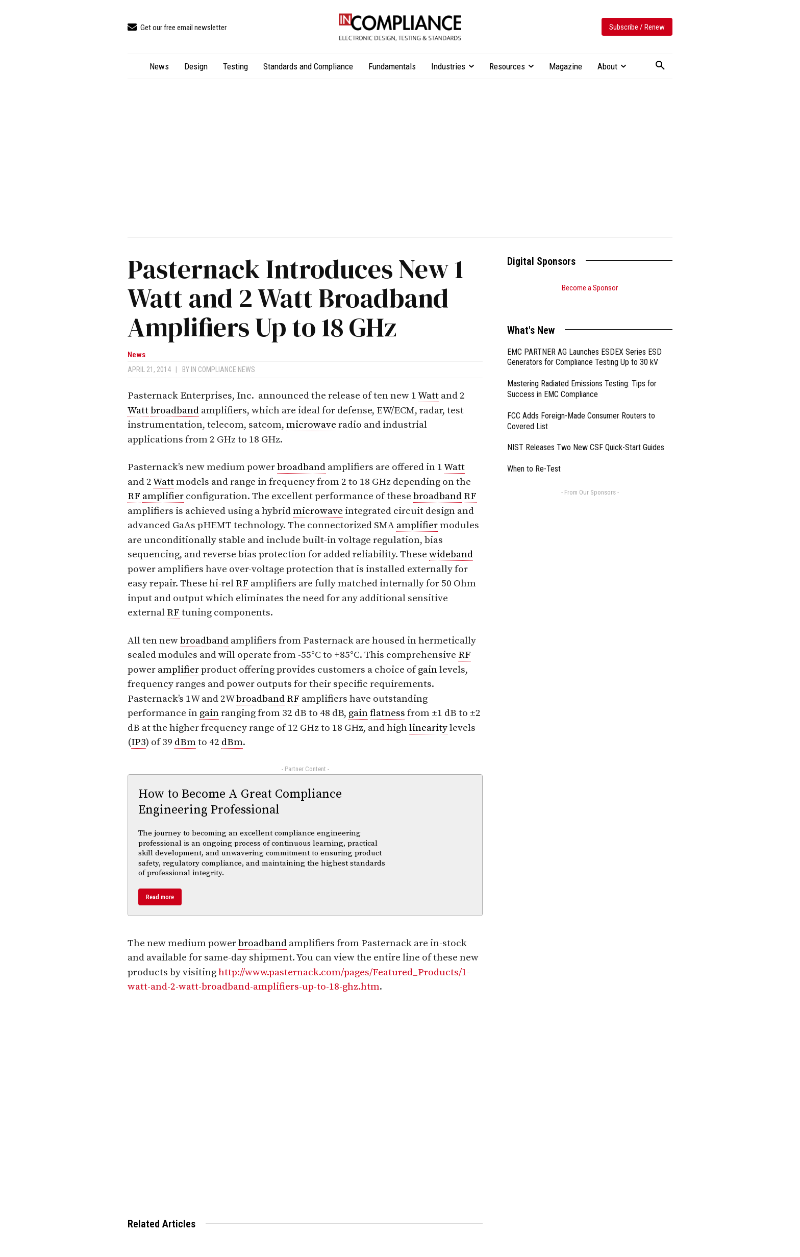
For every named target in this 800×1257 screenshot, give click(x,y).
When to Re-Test (534, 456)
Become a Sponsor (590, 287)
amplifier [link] (163, 496)
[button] (660, 66)
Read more (160, 897)
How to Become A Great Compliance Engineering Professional (240, 802)
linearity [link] (428, 728)
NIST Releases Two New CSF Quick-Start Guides (585, 434)
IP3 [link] (138, 742)
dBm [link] (185, 742)
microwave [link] (311, 425)
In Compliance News (223, 369)
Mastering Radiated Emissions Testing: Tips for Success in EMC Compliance (582, 376)
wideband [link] (451, 554)
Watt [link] (428, 396)
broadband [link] (175, 410)
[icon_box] (177, 27)
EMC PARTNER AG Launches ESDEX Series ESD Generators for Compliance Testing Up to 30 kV (584, 344)
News (136, 355)
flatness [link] (387, 713)
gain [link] (427, 670)
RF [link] (134, 496)
